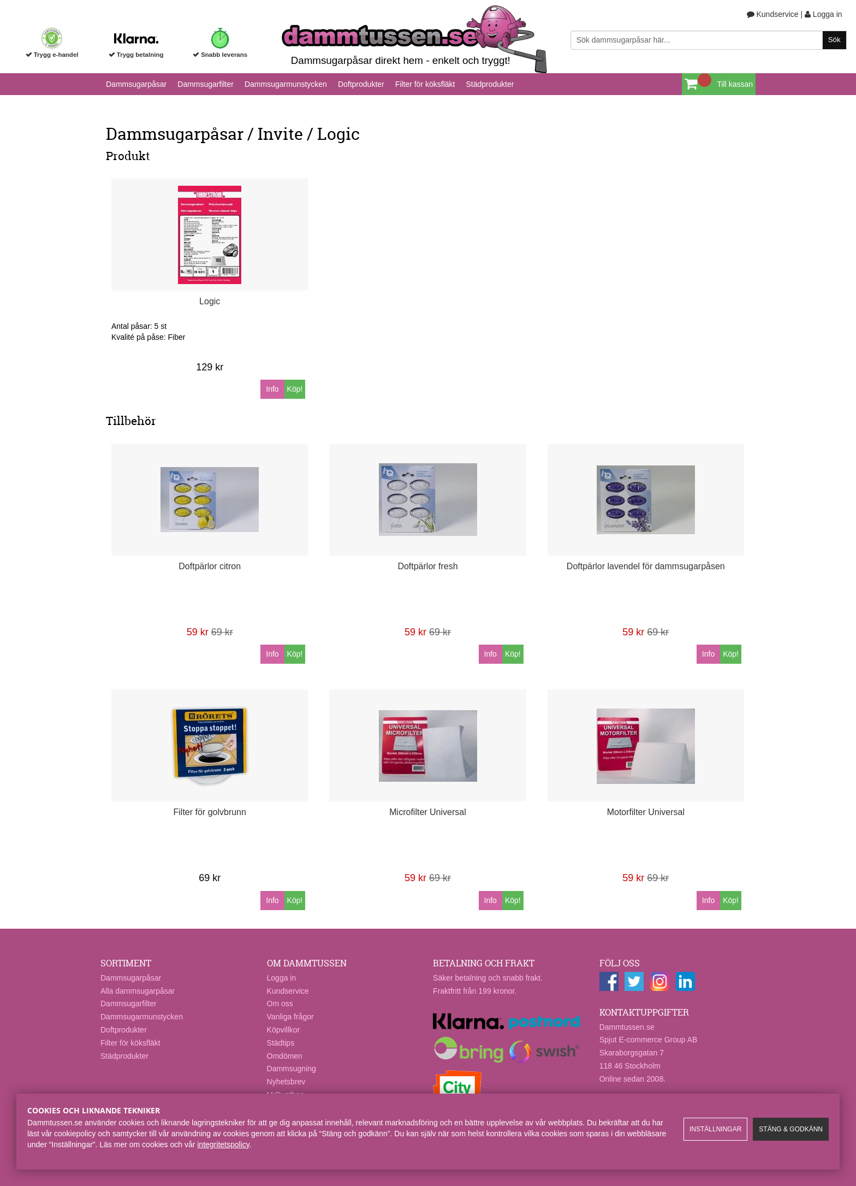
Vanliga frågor (290, 1016)
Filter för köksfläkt (425, 84)
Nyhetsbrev (286, 1081)
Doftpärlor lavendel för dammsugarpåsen (646, 566)
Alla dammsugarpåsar (137, 991)
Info (272, 389)
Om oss (280, 1003)
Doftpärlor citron (210, 566)
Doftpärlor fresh (427, 566)
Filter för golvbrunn (210, 812)
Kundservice (773, 14)
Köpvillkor (283, 1029)
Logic (209, 301)
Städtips (281, 1043)
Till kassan (735, 84)
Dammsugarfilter (205, 84)
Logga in (823, 14)
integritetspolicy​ (223, 1144)
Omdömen (284, 1056)
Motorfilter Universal (646, 812)
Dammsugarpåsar (136, 84)
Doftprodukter (361, 84)
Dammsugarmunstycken (286, 84)
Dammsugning (291, 1068)
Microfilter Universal (427, 812)
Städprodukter (490, 84)
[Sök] (708, 40)
